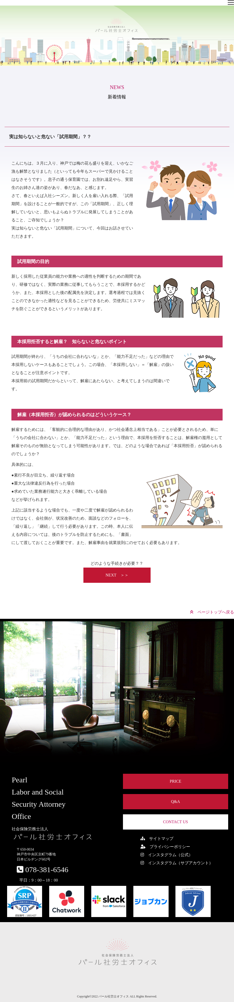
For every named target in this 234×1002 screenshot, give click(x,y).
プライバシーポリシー (165, 847)
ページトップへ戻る (212, 612)
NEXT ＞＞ (116, 575)
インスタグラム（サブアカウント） (176, 863)
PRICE (175, 781)
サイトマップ (156, 838)
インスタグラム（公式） (166, 855)
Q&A (175, 801)
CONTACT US (175, 822)
